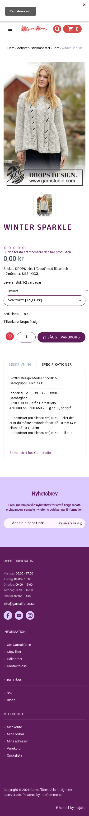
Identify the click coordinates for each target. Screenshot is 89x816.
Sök (9, 693)
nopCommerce (51, 795)
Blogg (11, 700)
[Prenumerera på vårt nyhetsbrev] (44, 523)
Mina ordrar (15, 734)
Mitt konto (14, 727)
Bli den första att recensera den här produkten (37, 252)
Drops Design (29, 322)
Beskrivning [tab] (20, 364)
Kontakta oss (17, 666)
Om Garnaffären (19, 645)
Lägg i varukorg (61, 337)
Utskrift (13, 291)
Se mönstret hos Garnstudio (30, 453)
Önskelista (14, 755)
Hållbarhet (14, 659)
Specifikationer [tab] (57, 364)
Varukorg (14, 748)
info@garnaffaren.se (19, 603)
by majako (77, 808)
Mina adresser (17, 741)
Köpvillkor (14, 652)
